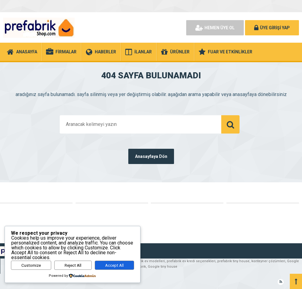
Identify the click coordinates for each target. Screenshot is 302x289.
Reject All (73, 265)
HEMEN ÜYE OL (215, 27)
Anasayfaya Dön (151, 156)
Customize (31, 265)
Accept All (114, 265)
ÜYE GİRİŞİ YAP (272, 27)
